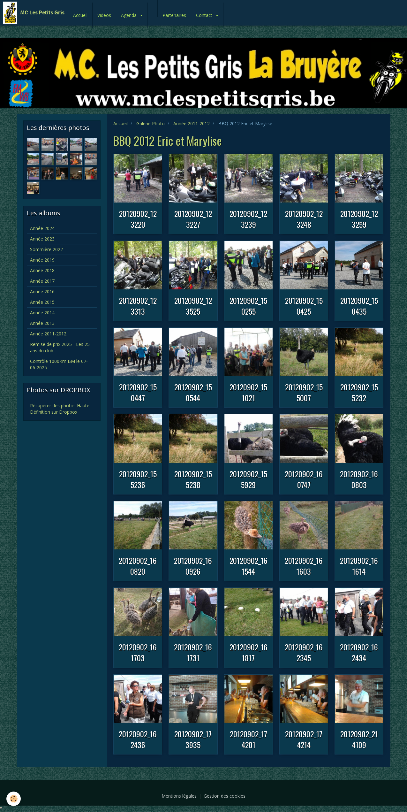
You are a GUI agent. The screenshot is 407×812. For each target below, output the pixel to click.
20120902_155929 (248, 479)
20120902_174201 (248, 739)
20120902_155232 (359, 392)
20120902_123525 (193, 306)
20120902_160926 (193, 566)
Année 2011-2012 (191, 123)
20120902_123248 (304, 219)
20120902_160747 (304, 479)
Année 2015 (42, 302)
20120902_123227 (193, 219)
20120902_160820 (138, 566)
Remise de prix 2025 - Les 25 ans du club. (60, 347)
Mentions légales (179, 796)
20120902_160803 (359, 479)
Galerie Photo (150, 123)
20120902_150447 (138, 392)
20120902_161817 (249, 652)
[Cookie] (13, 799)
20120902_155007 (304, 392)
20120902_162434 (359, 652)
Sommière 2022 (46, 249)
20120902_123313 (138, 306)
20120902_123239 (248, 219)
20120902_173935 (193, 739)
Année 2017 (42, 281)
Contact (205, 15)
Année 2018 (42, 270)
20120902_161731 (193, 652)
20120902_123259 (359, 219)
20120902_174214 (303, 739)
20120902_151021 (248, 392)
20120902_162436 (138, 739)
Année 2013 (42, 323)
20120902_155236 (138, 479)
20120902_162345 (304, 652)
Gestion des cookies (224, 796)
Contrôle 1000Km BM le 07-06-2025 (59, 364)
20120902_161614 (359, 566)
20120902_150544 (193, 392)
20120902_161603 (304, 566)
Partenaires (174, 15)
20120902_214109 (359, 739)
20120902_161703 (138, 652)
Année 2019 (42, 260)
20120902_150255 (248, 306)
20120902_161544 (249, 566)
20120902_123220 (138, 219)
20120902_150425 (304, 306)
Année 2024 (42, 228)
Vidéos (104, 15)
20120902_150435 (359, 306)
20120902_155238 (193, 479)
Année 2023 (42, 239)
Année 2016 (42, 291)
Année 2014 (42, 313)
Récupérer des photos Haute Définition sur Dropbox (59, 408)
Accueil (80, 15)
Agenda (129, 15)
